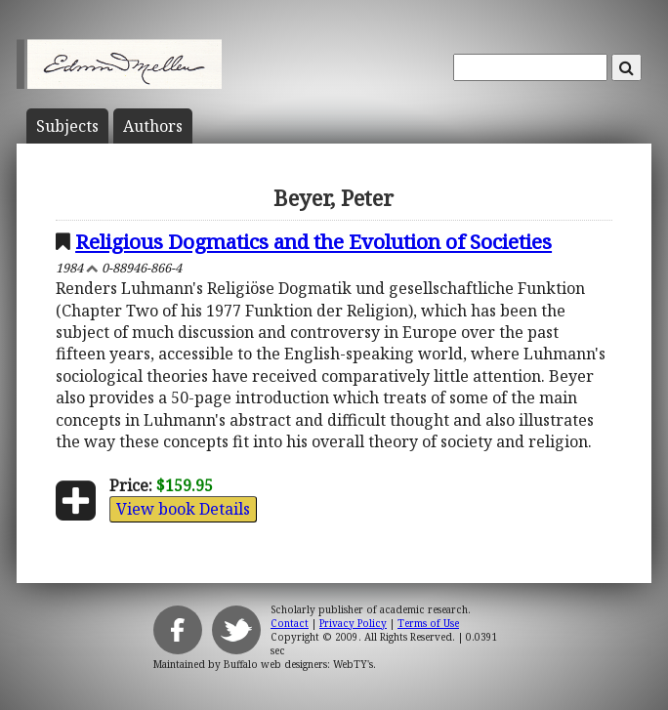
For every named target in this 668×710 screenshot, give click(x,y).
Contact (290, 623)
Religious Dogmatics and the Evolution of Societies (313, 241)
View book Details (183, 509)
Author (153, 126)
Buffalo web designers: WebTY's (298, 664)
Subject (67, 126)
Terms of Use (428, 623)
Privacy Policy (353, 623)
